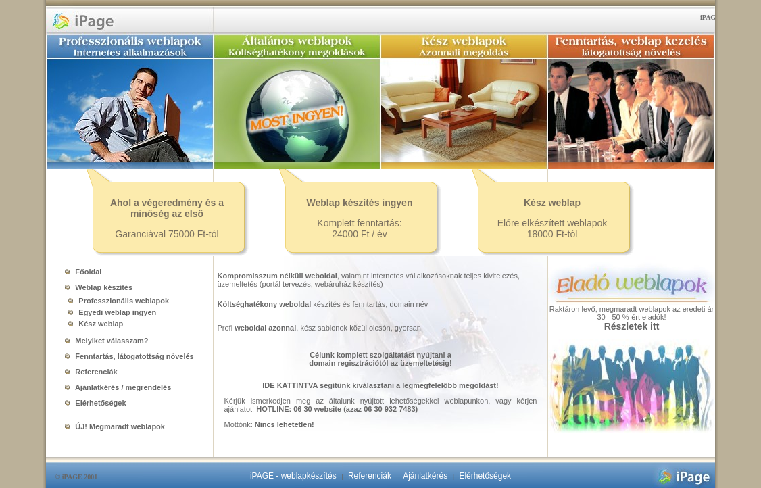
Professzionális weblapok (116, 301)
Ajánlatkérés (425, 476)
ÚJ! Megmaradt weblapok (115, 426)
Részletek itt (632, 326)
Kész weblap (93, 324)
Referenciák (91, 372)
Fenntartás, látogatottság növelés (129, 356)
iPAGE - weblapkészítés (293, 476)
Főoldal (83, 272)
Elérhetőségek (95, 403)
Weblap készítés (98, 287)
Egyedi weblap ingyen (109, 312)
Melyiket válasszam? (106, 341)
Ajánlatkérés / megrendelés (118, 387)
